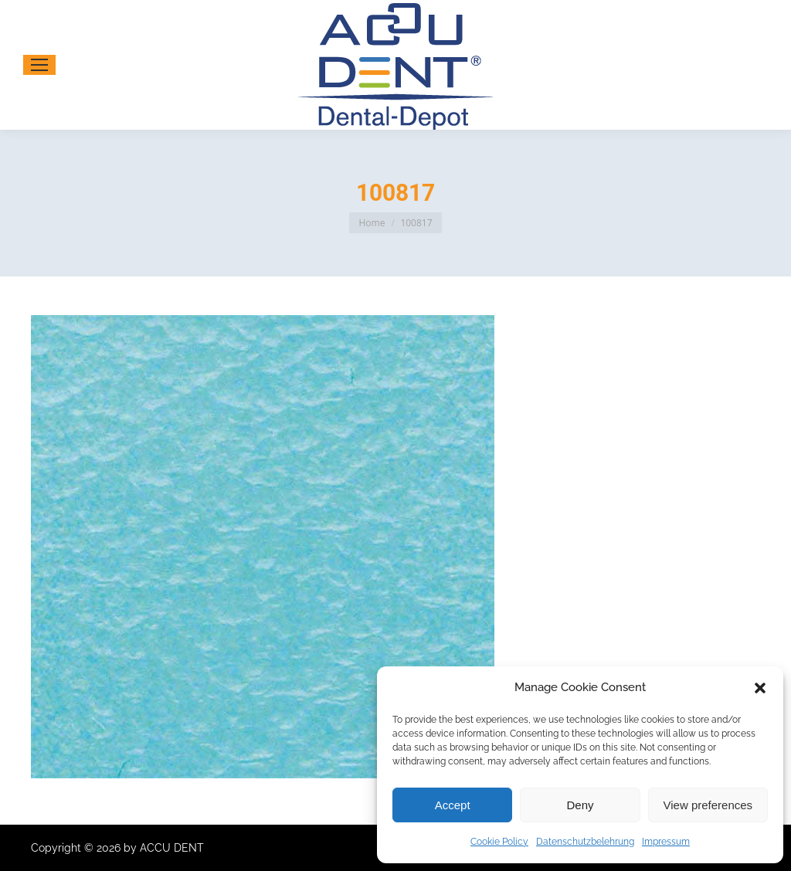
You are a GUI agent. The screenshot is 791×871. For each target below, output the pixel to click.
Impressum (666, 841)
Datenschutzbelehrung (585, 841)
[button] (760, 688)
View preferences (708, 805)
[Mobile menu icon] (39, 65)
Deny (579, 805)
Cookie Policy (499, 841)
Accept (452, 805)
